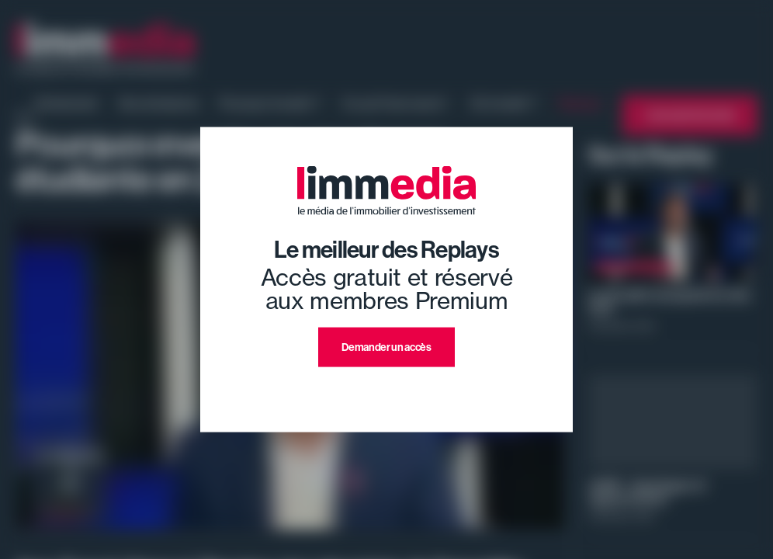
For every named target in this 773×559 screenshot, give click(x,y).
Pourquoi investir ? (270, 103)
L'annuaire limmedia (690, 115)
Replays (580, 103)
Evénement (67, 103)
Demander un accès (386, 347)
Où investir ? (504, 103)
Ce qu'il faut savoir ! (395, 103)
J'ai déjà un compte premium (387, 385)
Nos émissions (159, 103)
